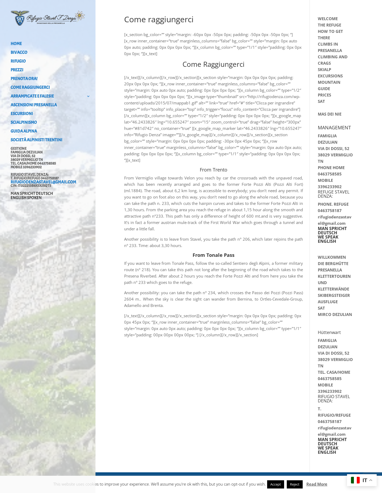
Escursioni (22, 114)
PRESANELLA (330, 269)
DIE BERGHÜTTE (333, 263)
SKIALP (324, 69)
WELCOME (328, 18)
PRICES (324, 95)
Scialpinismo (24, 123)
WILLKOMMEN (332, 257)
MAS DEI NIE (329, 114)
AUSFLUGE (328, 301)
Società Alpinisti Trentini (36, 140)
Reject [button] (294, 484)
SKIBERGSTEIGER (334, 295)
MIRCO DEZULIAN (335, 314)
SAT (321, 101)
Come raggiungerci (30, 88)
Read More (316, 484)
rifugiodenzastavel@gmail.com (43, 182)
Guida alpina (24, 131)
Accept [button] (275, 484)
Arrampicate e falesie (32, 96)
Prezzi (17, 70)
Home (16, 44)
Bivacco (19, 53)
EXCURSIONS (330, 75)
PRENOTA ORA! (24, 79)
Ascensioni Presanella (34, 105)
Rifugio (18, 61)
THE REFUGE (329, 25)
